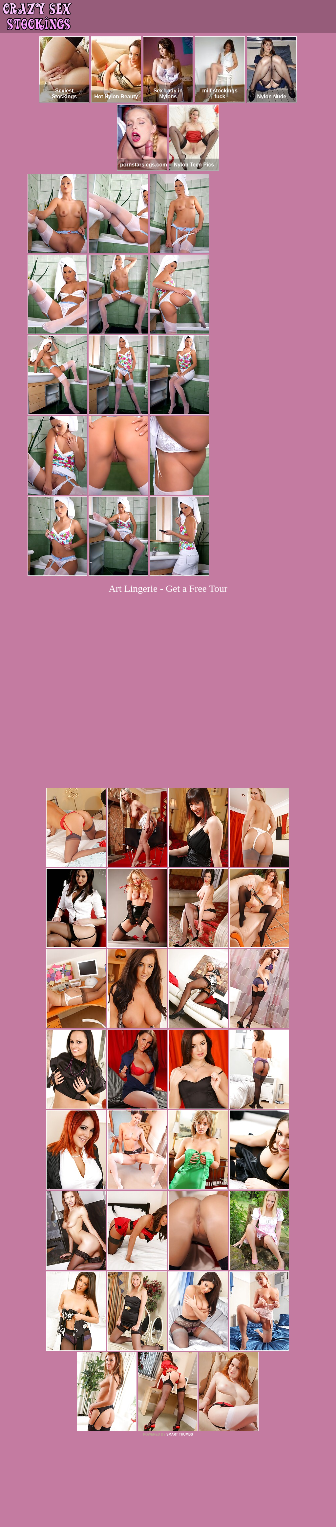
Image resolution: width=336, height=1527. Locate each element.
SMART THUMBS (179, 1345)
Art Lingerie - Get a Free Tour (168, 588)
